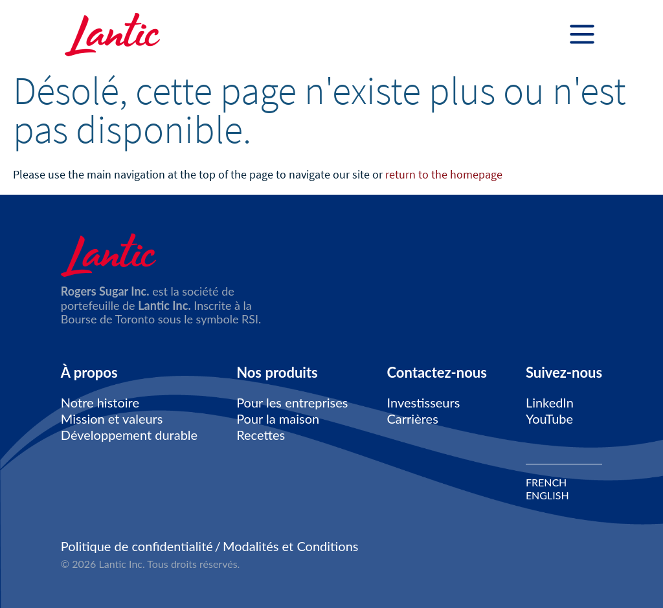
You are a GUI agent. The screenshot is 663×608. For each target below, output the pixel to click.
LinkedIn (550, 402)
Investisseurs (423, 402)
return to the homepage (443, 174)
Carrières (412, 418)
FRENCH (546, 482)
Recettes (260, 434)
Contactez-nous (437, 372)
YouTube (549, 418)
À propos (89, 372)
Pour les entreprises (292, 402)
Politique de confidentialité (137, 545)
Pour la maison (277, 418)
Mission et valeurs (112, 418)
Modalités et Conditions (291, 545)
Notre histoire (100, 402)
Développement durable (129, 434)
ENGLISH (547, 495)
